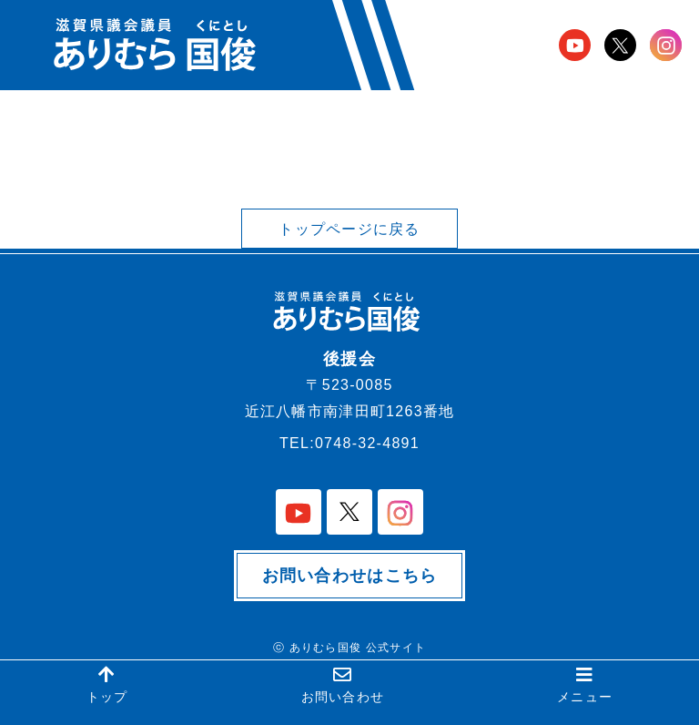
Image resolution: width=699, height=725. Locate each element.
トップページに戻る (349, 229)
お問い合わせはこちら (350, 576)
